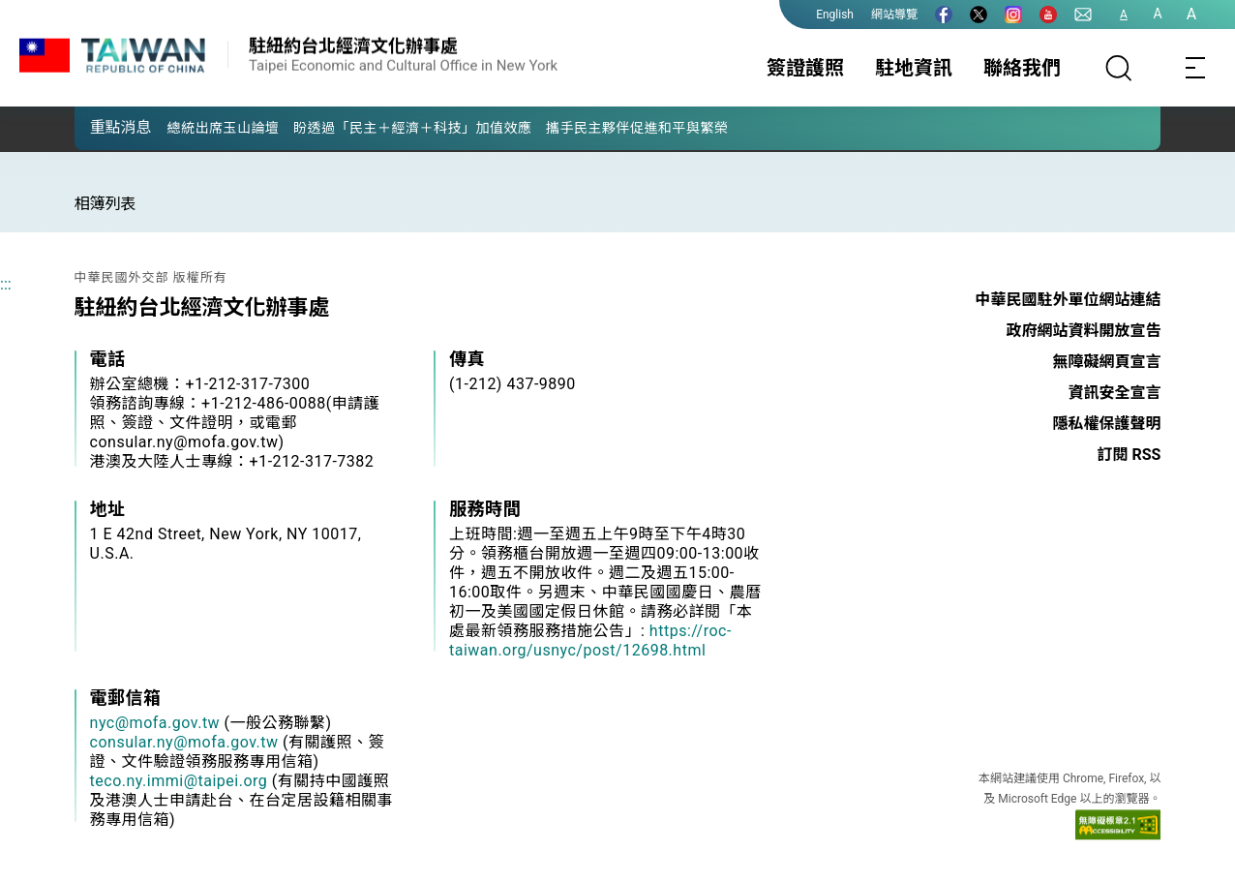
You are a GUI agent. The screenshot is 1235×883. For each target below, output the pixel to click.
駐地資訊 (913, 67)
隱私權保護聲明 (1106, 423)
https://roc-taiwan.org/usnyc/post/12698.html (590, 640)
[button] (103, 126)
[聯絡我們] (1083, 14)
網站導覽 (894, 14)
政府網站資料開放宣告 (1083, 330)
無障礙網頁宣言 (1106, 361)
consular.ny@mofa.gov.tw (184, 742)
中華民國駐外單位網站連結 (1067, 299)
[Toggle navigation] (1196, 68)
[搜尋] (1119, 68)
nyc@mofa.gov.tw (155, 723)
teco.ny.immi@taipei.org (179, 781)
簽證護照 (805, 67)
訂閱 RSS (1129, 454)
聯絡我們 (1022, 67)
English (835, 14)
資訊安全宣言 (1114, 392)
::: (6, 284)
